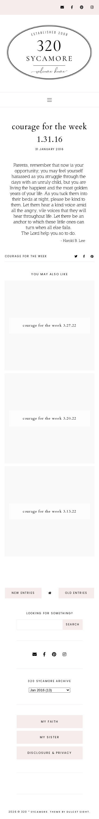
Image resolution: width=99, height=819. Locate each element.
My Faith (49, 721)
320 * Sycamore (34, 811)
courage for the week (26, 256)
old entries (76, 593)
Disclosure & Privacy (49, 753)
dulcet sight (78, 811)
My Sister (49, 737)
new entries (23, 593)
